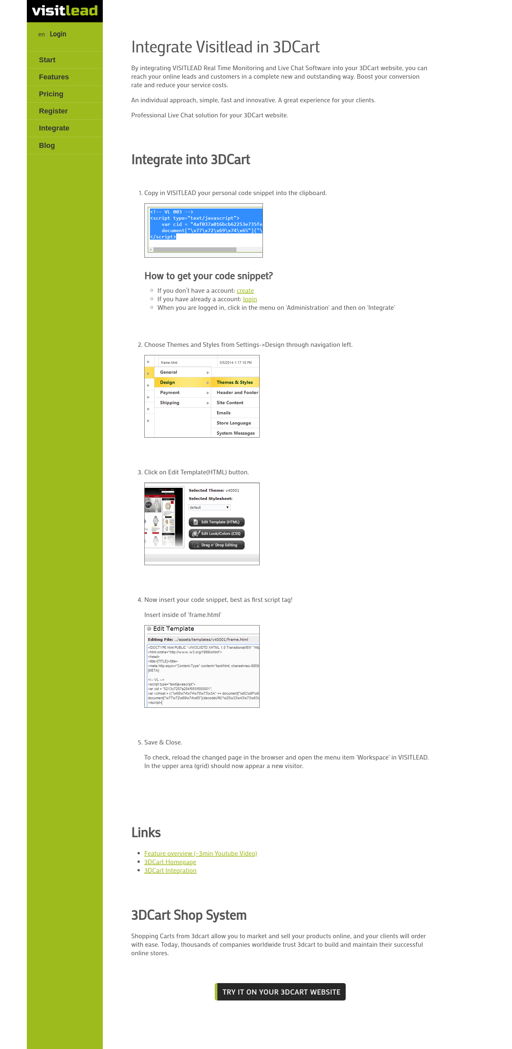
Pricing (51, 94)
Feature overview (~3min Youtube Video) (200, 853)
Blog (47, 145)
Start (47, 60)
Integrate (54, 128)
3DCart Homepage (170, 861)
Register (53, 111)
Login (58, 33)
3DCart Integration (170, 870)
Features (54, 77)
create (245, 290)
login (250, 298)
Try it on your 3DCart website (282, 992)
